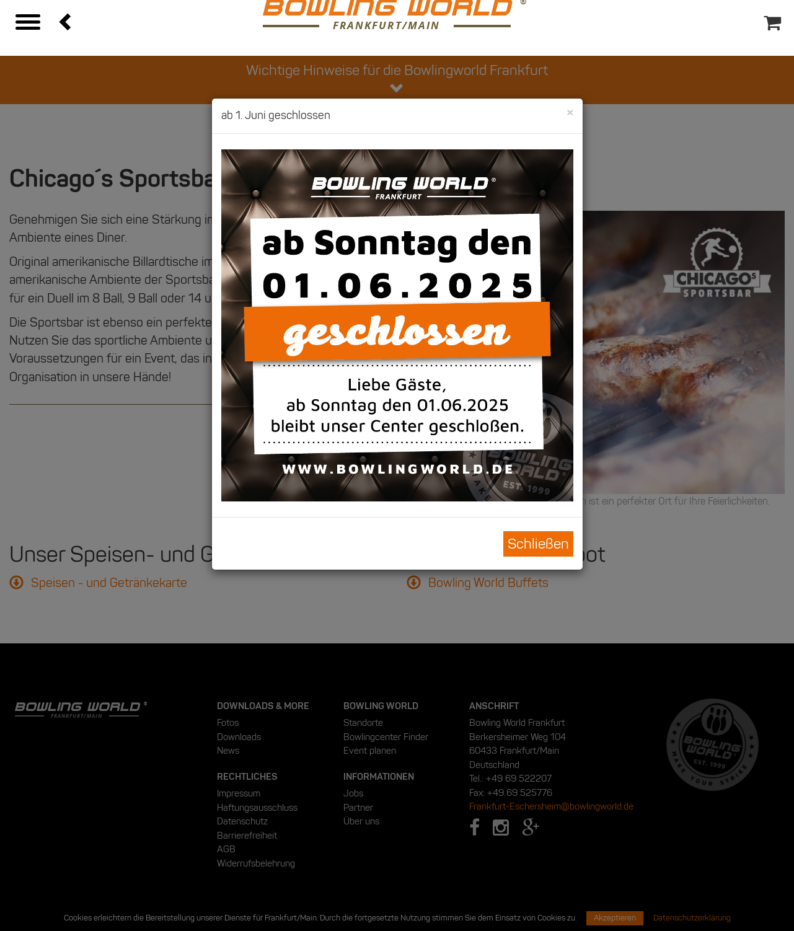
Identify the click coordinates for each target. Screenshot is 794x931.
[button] (66, 21)
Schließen (538, 543)
